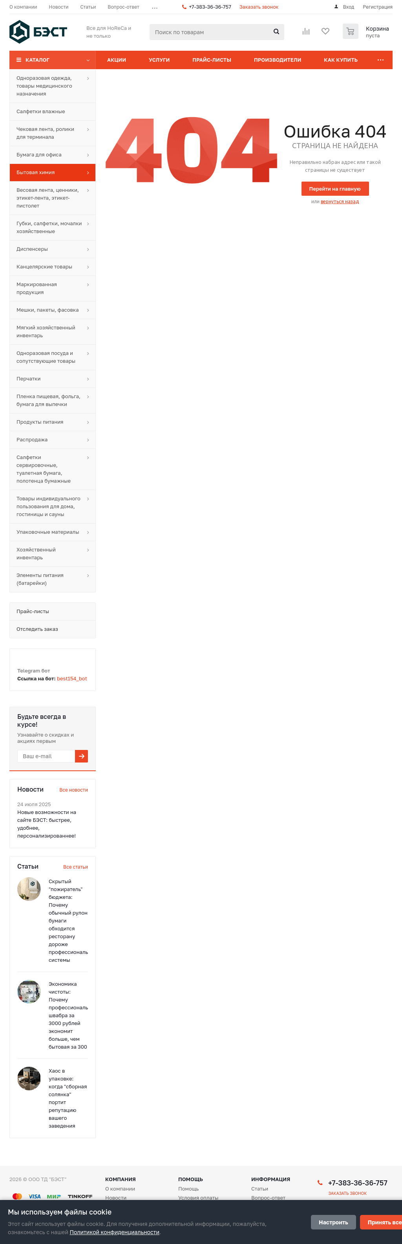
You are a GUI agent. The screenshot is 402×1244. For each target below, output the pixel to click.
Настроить (333, 1222)
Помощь (190, 1179)
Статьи (259, 1188)
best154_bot (72, 678)
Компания (120, 1179)
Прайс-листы (211, 60)
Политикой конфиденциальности (114, 1232)
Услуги (159, 60)
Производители (277, 60)
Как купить (341, 60)
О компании (120, 1188)
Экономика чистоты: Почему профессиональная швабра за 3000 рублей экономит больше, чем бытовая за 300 (73, 1015)
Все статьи (75, 867)
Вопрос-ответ (268, 1197)
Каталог (37, 60)
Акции (116, 60)
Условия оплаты (198, 1197)
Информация (270, 1179)
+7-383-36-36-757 (210, 7)
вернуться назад (340, 201)
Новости (115, 1197)
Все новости (73, 790)
